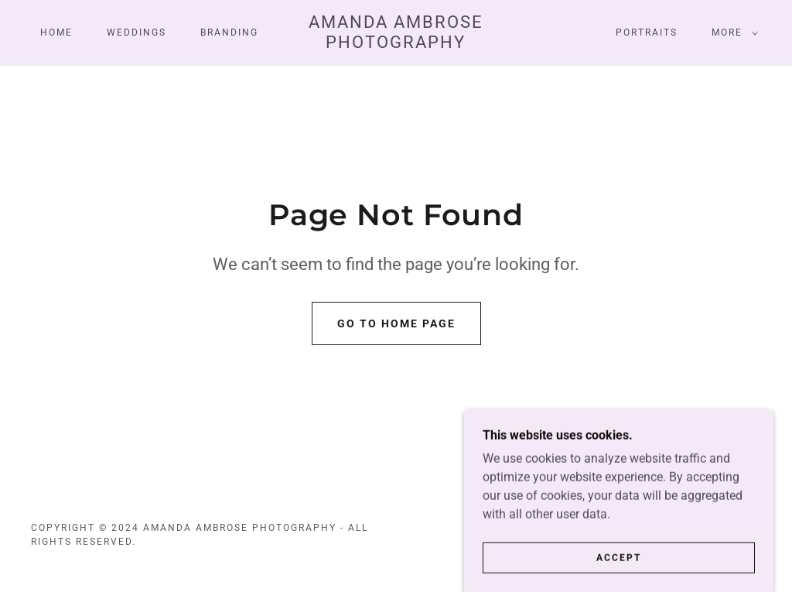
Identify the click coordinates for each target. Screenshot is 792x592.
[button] (731, 32)
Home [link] (56, 32)
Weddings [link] (136, 32)
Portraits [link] (647, 32)
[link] (396, 43)
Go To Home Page (396, 323)
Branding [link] (229, 32)
